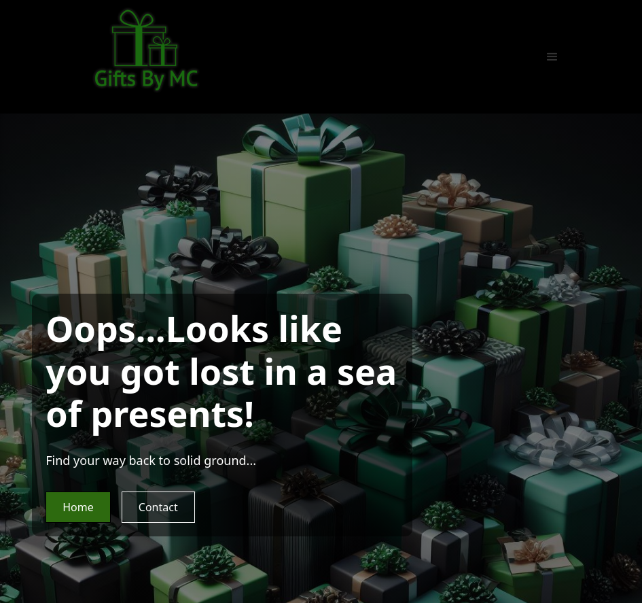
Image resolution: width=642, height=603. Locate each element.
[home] (146, 50)
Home (78, 507)
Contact (158, 507)
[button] (552, 57)
